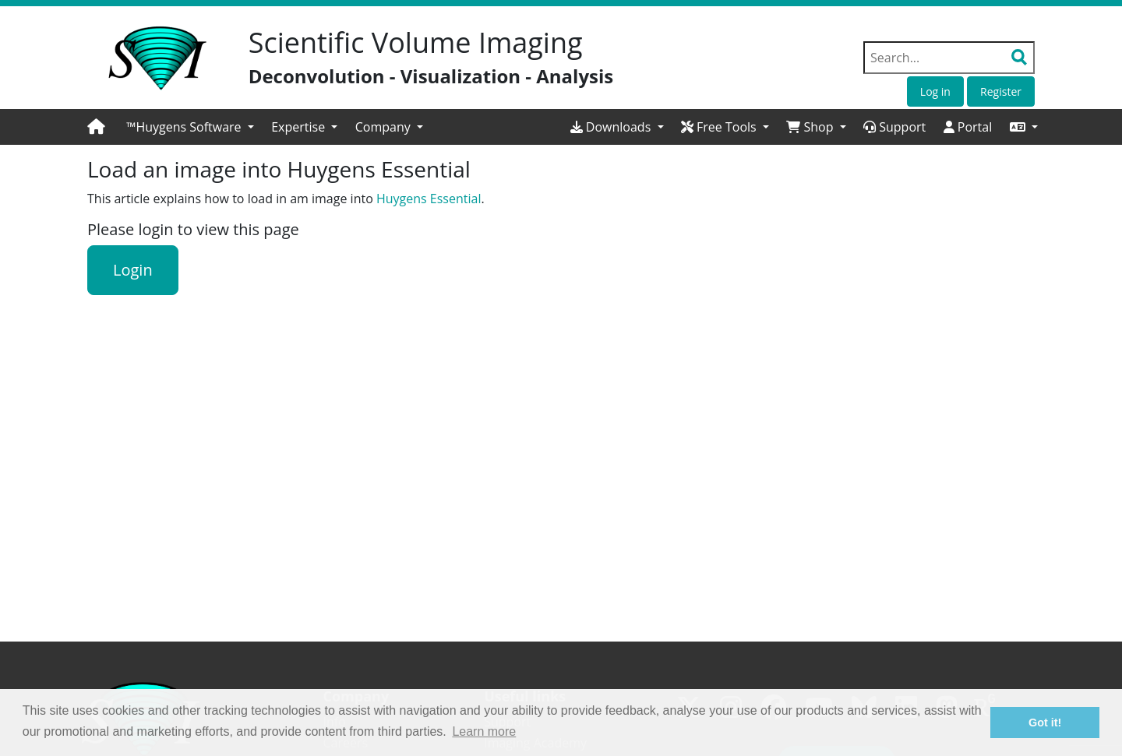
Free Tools (720, 126)
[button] (1024, 126)
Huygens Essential (429, 198)
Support (894, 126)
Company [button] (384, 126)
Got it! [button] (1044, 722)
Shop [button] (811, 126)
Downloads (612, 126)
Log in (935, 91)
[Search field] (949, 57)
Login (133, 269)
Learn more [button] (484, 731)
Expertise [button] (299, 126)
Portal (968, 126)
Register (1000, 91)
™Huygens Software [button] (185, 126)
